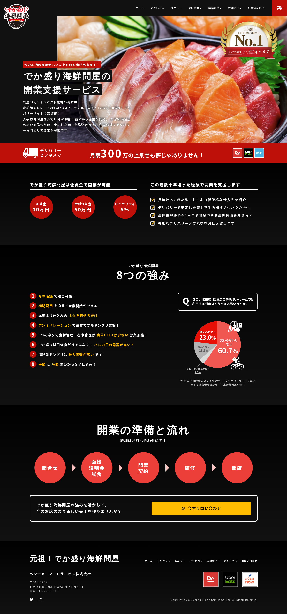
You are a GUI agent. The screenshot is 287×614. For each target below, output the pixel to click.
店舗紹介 (213, 8)
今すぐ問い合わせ (201, 508)
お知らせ (233, 8)
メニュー (176, 8)
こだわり (156, 8)
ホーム (140, 8)
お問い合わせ (256, 8)
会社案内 (193, 8)
